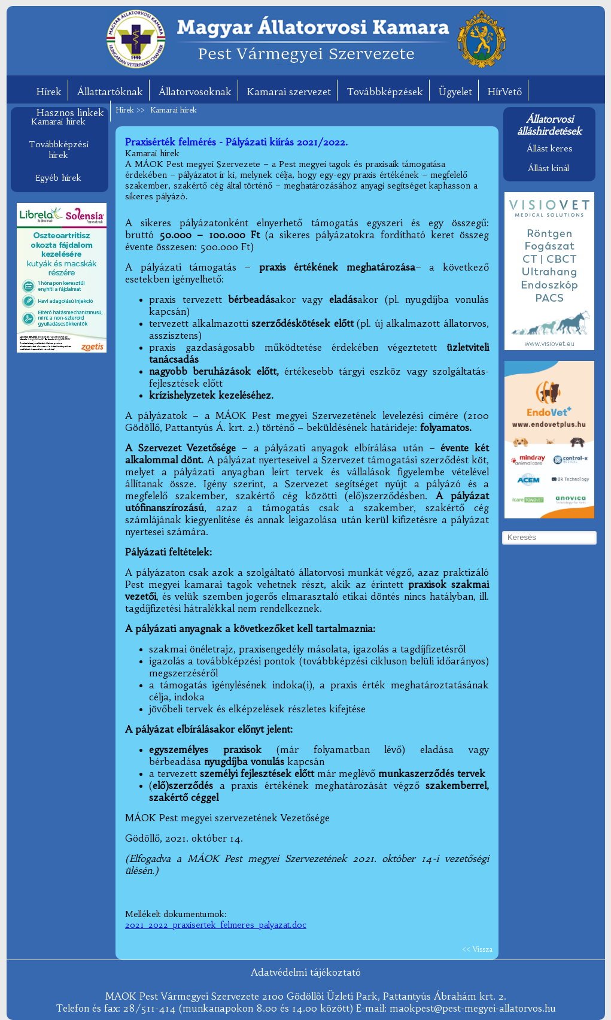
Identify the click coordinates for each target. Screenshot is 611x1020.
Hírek (49, 92)
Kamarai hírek (58, 121)
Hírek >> (131, 109)
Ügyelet (455, 92)
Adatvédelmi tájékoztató (306, 972)
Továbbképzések (384, 92)
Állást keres (550, 148)
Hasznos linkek (70, 113)
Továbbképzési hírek (59, 149)
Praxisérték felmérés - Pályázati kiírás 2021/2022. (236, 142)
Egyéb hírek (58, 177)
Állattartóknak (110, 92)
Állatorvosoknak (195, 92)
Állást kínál (548, 168)
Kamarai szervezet (289, 92)
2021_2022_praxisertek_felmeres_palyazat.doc (215, 924)
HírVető (505, 92)
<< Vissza (477, 949)
